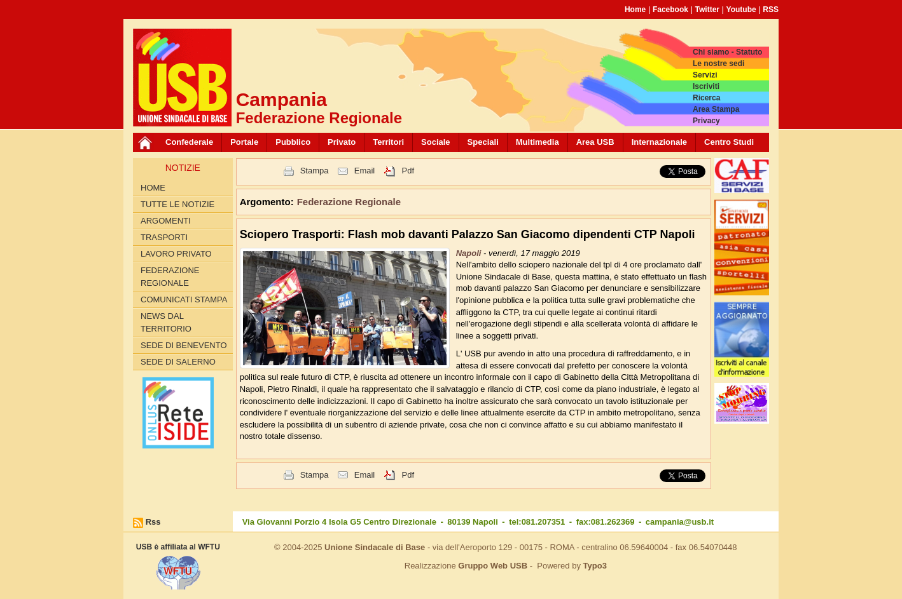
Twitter (707, 9)
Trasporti (164, 237)
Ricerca (706, 97)
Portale (244, 142)
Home (635, 9)
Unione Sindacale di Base (374, 547)
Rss (153, 522)
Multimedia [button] (537, 142)
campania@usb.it (680, 522)
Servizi (705, 75)
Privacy (706, 120)
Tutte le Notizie (177, 204)
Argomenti (166, 220)
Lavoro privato (176, 254)
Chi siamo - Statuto (727, 52)
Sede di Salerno (178, 362)
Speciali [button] (483, 142)
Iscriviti (706, 86)
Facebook (670, 9)
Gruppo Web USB (492, 565)
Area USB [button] (595, 142)
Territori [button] (388, 142)
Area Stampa (716, 109)
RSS (771, 9)
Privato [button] (342, 142)
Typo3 (595, 565)
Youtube (741, 9)
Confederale (189, 142)
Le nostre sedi (718, 63)
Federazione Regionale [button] (349, 201)
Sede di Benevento (184, 345)
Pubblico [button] (292, 142)
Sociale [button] (435, 142)
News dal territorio (166, 322)
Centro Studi (729, 142)
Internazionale (659, 142)
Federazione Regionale (170, 277)
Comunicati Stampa (184, 299)
